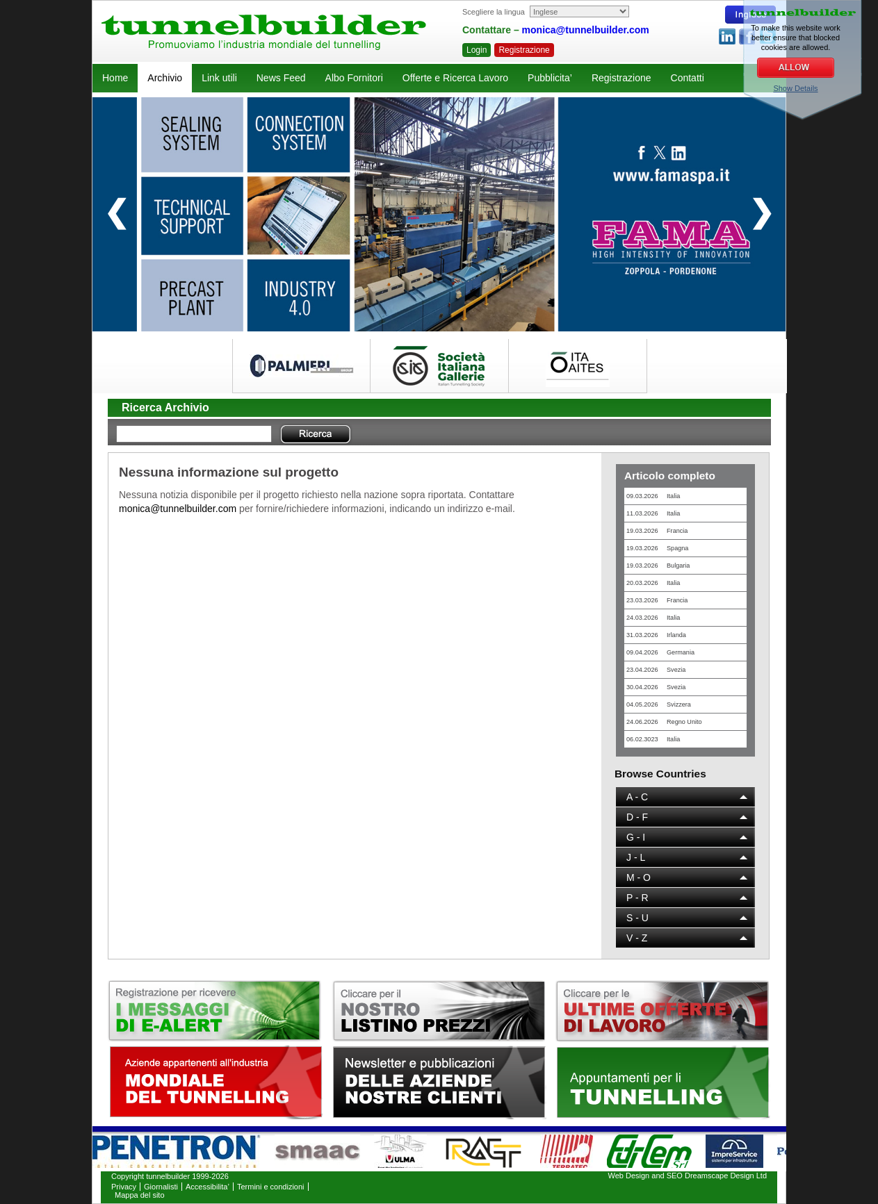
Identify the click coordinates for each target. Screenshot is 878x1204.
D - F (637, 817)
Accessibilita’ (207, 1186)
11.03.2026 (653, 513)
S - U (637, 917)
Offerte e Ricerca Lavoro (455, 77)
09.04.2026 (660, 652)
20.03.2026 (653, 582)
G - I (635, 837)
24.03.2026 (653, 617)
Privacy (123, 1186)
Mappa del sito (140, 1195)
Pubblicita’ (550, 77)
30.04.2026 (655, 687)
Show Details (795, 88)
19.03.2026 (657, 530)
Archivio (164, 77)
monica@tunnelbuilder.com (585, 29)
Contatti (687, 77)
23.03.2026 (657, 600)
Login (476, 50)
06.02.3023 (653, 739)
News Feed (281, 77)
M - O (638, 877)
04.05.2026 (658, 704)
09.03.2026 (653, 496)
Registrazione (523, 50)
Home (115, 77)
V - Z (636, 937)
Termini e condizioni (270, 1186)
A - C (637, 796)
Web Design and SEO (645, 1175)
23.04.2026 (655, 669)
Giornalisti (161, 1186)
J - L (635, 857)
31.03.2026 (656, 635)
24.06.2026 (664, 721)
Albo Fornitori (354, 77)
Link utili (219, 77)
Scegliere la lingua (493, 12)
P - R (637, 897)
